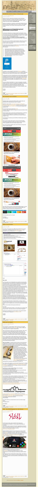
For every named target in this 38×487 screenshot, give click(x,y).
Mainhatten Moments (31, 42)
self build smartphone (31, 21)
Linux (13, 15)
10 (16, 480)
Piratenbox (20, 229)
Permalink (11, 94)
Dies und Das (10, 15)
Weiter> (19, 480)
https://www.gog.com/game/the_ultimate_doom (11, 434)
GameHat (5, 450)
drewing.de (31, 34)
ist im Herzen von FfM (17, 311)
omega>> (22, 480)
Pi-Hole (16, 108)
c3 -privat (30, 35)
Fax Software (5, 365)
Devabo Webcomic (31, 41)
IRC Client (16, 230)
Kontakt (30, 16)
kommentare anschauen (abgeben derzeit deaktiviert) (13, 93)
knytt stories (31, 47)
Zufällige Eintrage (31, 46)
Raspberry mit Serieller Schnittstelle (19, 364)
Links (30, 13)
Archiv (30, 19)
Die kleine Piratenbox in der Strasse (9, 393)
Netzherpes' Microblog (31, 18)
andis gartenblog (32, 37)
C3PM (15, 327)
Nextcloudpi (24, 78)
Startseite (31, 15)
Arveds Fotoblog (32, 36)
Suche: (30, 24)
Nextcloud (17, 45)
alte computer (31, 48)
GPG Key (30, 22)
